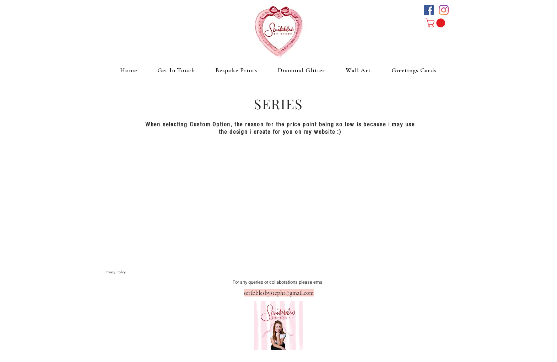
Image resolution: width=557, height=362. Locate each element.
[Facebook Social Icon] (429, 10)
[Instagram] (444, 10)
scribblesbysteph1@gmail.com (279, 293)
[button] (436, 23)
